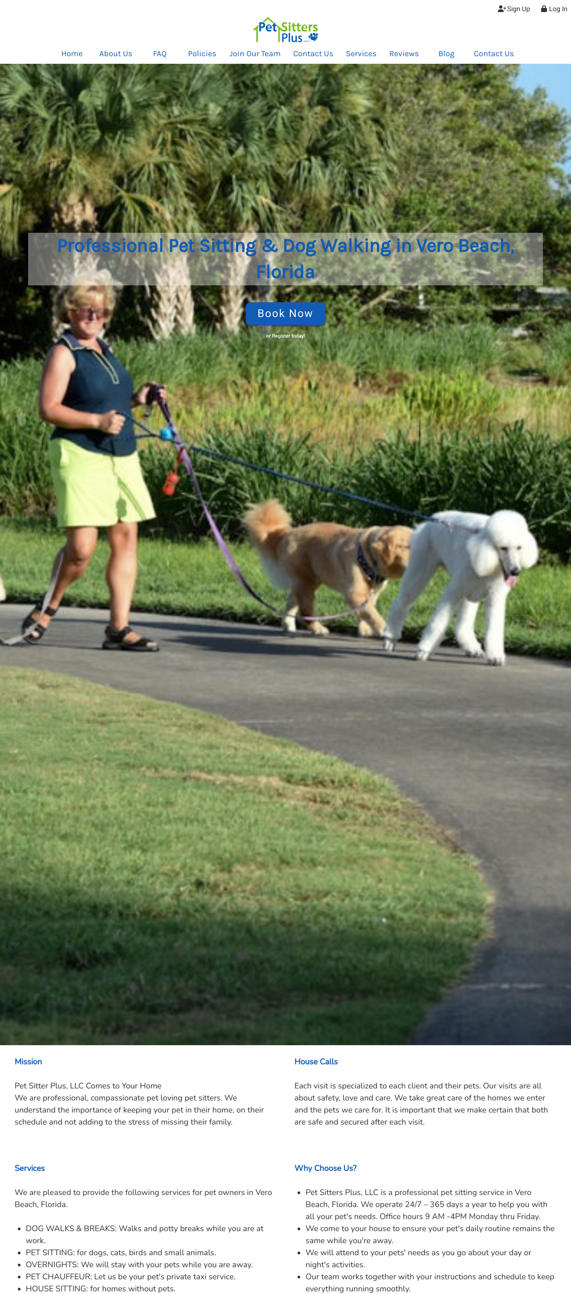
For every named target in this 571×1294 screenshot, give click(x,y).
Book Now (285, 313)
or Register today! (285, 336)
